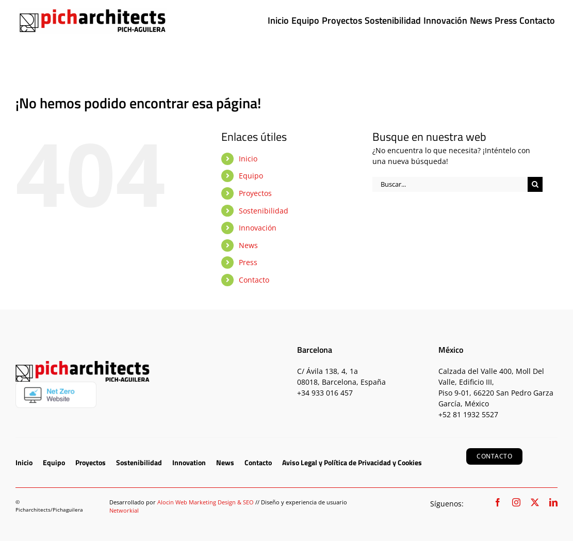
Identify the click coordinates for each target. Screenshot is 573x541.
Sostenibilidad (263, 211)
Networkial (124, 510)
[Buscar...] (450, 184)
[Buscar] (535, 184)
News (248, 245)
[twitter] (535, 502)
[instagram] (516, 502)
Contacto (254, 280)
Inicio (248, 158)
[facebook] (498, 502)
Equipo (251, 176)
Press (248, 262)
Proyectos (255, 193)
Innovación (257, 228)
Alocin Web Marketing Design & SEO (205, 502)
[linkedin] (553, 502)
